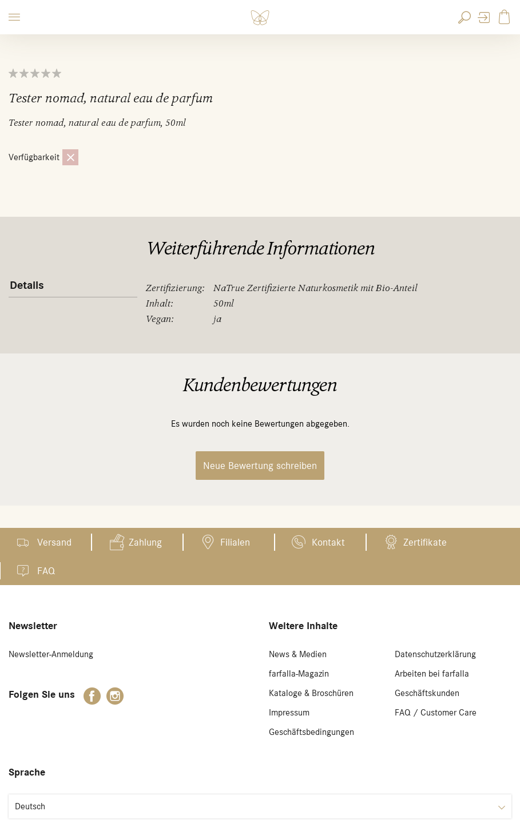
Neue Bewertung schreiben (260, 465)
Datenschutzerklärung (435, 654)
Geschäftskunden (427, 693)
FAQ (46, 571)
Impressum (289, 712)
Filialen (235, 542)
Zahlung (145, 542)
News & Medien (298, 654)
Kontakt (328, 542)
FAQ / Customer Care (436, 712)
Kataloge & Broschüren (311, 693)
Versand (54, 542)
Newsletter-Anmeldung (51, 654)
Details (27, 285)
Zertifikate (425, 542)
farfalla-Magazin (299, 674)
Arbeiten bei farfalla (432, 674)
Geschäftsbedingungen (311, 732)
